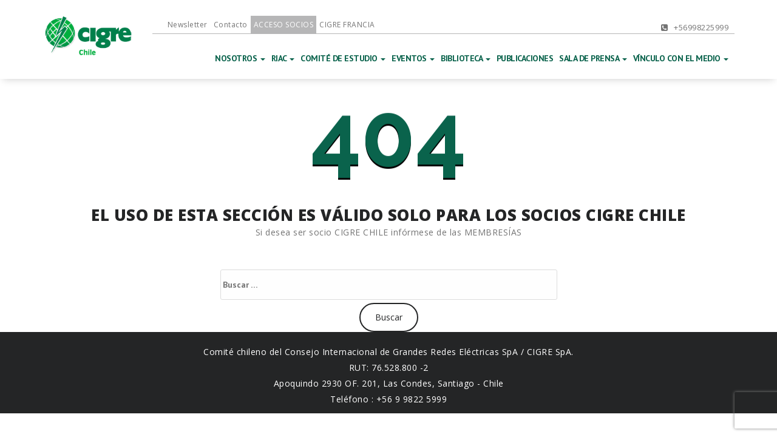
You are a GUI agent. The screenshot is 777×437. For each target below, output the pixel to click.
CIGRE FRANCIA (347, 24)
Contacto (231, 24)
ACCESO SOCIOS (284, 24)
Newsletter (188, 24)
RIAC (283, 58)
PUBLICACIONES (525, 58)
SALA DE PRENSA (593, 58)
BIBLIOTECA (465, 58)
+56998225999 (694, 27)
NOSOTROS (240, 58)
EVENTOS (413, 58)
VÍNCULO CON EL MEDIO (681, 58)
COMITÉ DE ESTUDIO (342, 58)
